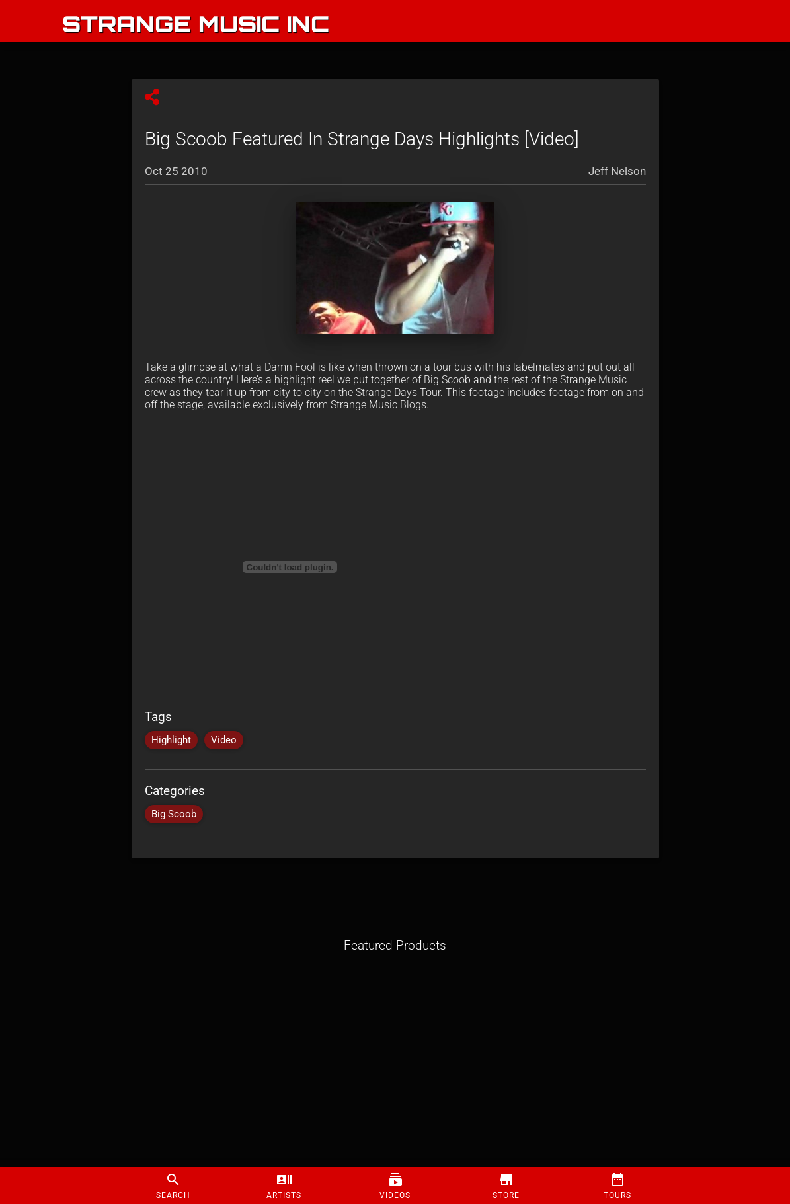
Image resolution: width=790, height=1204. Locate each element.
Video (224, 740)
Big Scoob (173, 814)
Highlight (171, 740)
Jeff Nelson (617, 171)
